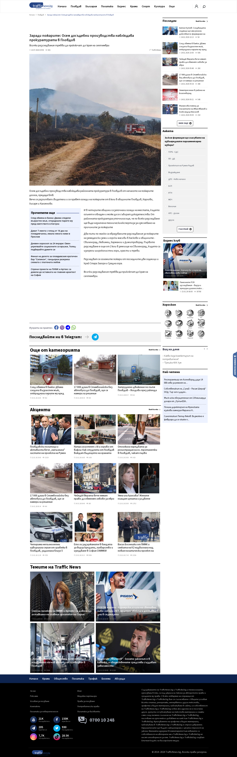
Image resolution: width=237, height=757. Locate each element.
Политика (107, 6)
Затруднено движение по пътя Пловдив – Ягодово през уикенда (137, 389)
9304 (89, 555)
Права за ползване (86, 701)
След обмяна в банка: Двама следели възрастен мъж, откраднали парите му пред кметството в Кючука (47, 391)
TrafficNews (156, 50)
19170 (113, 619)
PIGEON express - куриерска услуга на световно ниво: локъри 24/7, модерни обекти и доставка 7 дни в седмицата (127, 611)
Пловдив (76, 6)
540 (197, 99)
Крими (134, 6)
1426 (132, 457)
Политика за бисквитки (88, 711)
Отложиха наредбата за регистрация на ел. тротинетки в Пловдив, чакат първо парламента (137, 450)
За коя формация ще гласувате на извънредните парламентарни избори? (185, 141)
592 (44, 398)
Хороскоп (169, 305)
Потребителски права (88, 706)
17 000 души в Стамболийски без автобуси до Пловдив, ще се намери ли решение (93, 391)
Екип (79, 691)
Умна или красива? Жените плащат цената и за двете (134, 497)
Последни (169, 21)
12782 (133, 503)
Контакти (35, 706)
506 (197, 52)
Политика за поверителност (44, 711)
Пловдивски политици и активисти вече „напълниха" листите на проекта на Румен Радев (48, 450)
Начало (62, 6)
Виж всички (153, 350)
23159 (45, 457)
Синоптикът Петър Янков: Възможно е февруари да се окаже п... (184, 418)
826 (132, 395)
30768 (197, 291)
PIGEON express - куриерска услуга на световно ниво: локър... (183, 271)
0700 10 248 (102, 720)
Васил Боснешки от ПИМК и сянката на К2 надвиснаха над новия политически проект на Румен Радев (136, 548)
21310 (113, 670)
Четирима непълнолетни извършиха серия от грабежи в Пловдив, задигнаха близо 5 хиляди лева (48, 548)
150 (197, 115)
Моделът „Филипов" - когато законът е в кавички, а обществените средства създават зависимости (126, 662)
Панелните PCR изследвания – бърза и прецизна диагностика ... (191, 285)
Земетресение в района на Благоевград (192, 92)
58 (197, 37)
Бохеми (106, 679)
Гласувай (185, 229)
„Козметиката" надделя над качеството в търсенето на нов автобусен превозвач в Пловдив (59, 662)
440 (197, 84)
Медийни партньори (87, 696)
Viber (62, 327)
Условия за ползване (39, 701)
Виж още (185, 123)
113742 (47, 619)
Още (172, 6)
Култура (159, 6)
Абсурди (120, 679)
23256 (133, 555)
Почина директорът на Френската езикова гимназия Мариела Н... (181, 409)
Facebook (56, 327)
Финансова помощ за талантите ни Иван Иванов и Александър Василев (193, 108)
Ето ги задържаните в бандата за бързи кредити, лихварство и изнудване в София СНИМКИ (93, 548)
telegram (68, 327)
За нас (33, 691)
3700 (45, 555)
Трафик (92, 679)
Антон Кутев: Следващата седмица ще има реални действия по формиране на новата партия (192, 32)
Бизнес (121, 6)
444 (88, 398)
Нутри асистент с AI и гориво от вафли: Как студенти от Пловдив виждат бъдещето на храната (94, 450)
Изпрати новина (235, 365)
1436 (89, 457)
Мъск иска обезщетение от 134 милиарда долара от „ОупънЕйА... (185, 399)
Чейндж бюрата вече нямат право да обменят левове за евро (94, 497)
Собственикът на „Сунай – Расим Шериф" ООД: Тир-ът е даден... (185, 390)
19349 (47, 670)
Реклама (34, 696)
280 (88, 503)
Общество (61, 679)
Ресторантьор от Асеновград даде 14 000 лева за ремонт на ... (183, 381)
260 (197, 68)
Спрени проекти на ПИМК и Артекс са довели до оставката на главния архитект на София (61, 612)
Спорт (146, 6)
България (91, 6)
